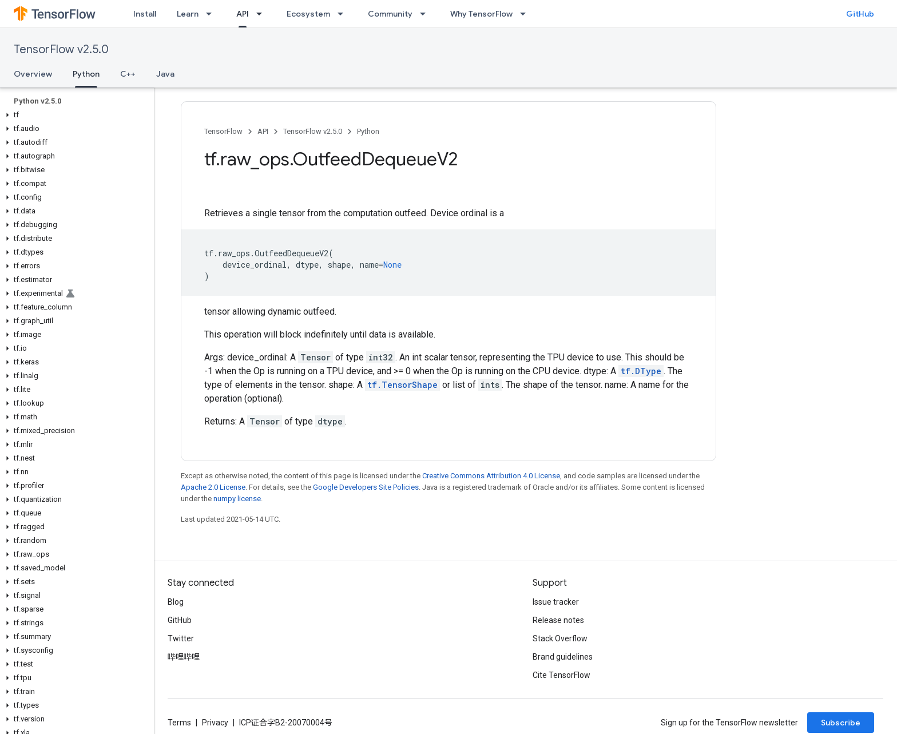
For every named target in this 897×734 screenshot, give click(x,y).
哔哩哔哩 (184, 656)
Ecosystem (308, 14)
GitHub (860, 14)
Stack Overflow (560, 638)
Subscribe (840, 722)
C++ (128, 74)
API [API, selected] (242, 14)
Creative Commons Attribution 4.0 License (491, 475)
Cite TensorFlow (561, 675)
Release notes (558, 620)
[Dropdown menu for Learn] (212, 13)
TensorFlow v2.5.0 (61, 49)
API (262, 131)
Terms (179, 722)
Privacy (215, 722)
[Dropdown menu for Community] (426, 13)
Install (144, 14)
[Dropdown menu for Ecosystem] (344, 13)
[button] (74, 115)
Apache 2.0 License (213, 487)
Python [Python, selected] (86, 74)
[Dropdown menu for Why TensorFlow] (526, 13)
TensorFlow (223, 131)
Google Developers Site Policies (366, 487)
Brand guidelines (563, 656)
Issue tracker (556, 601)
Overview (33, 74)
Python (368, 131)
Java (165, 74)
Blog (176, 601)
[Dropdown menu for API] (262, 13)
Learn (188, 14)
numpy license (237, 498)
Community (390, 14)
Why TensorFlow (481, 14)
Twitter (181, 638)
